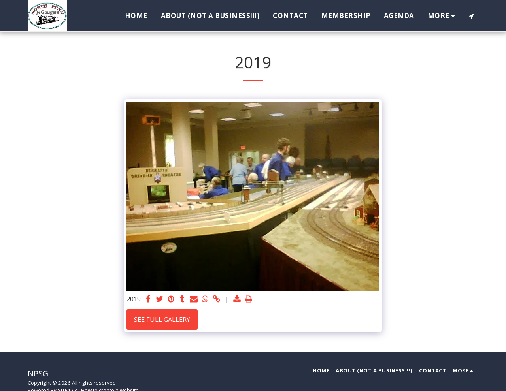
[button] (471, 15)
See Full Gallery (162, 319)
